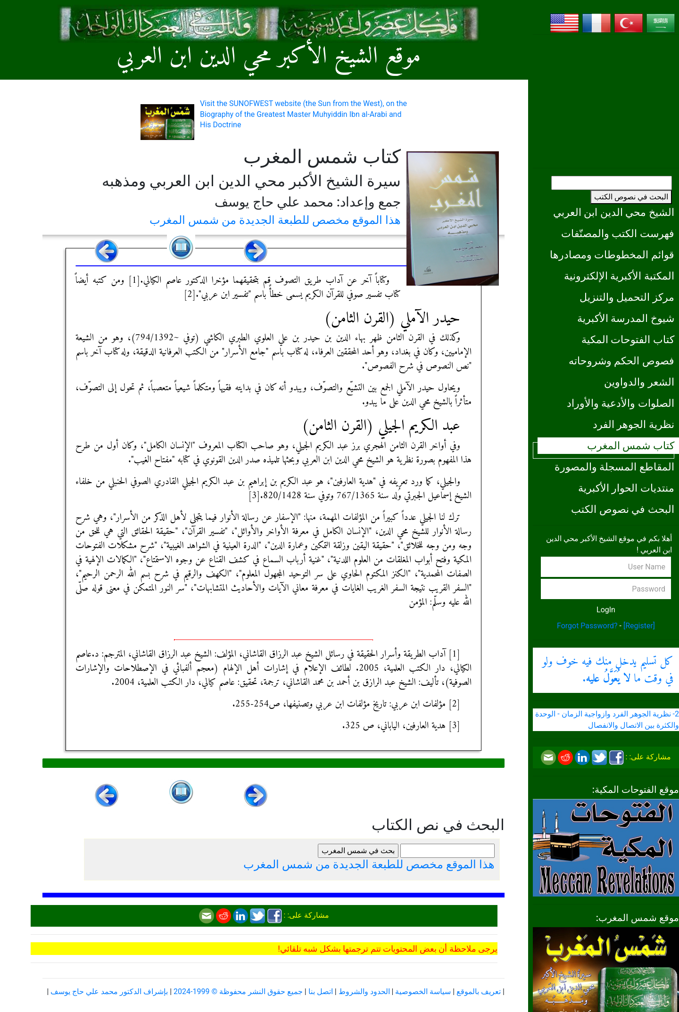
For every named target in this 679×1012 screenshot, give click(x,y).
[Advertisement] (606, 101)
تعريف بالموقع (478, 991)
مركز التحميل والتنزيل (627, 297)
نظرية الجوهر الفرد (633, 424)
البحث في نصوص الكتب (631, 196)
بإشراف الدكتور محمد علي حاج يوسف (109, 991)
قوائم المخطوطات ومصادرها (612, 254)
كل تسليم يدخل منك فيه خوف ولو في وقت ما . (607, 670)
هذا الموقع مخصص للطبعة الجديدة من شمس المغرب (275, 220)
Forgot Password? (587, 625)
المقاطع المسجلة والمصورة (614, 467)
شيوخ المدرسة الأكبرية (625, 318)
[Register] (639, 625)
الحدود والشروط (364, 991)
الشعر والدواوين (639, 382)
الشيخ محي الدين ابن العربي (613, 212)
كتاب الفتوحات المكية (627, 339)
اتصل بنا (320, 991)
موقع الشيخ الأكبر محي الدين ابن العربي (268, 57)
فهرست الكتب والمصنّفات (617, 233)
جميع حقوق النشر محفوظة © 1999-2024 (238, 991)
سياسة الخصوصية (423, 991)
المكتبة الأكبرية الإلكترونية (619, 276)
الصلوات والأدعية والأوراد (620, 403)
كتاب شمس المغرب (630, 445)
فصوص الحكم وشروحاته (621, 360)
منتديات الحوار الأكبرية (626, 488)
